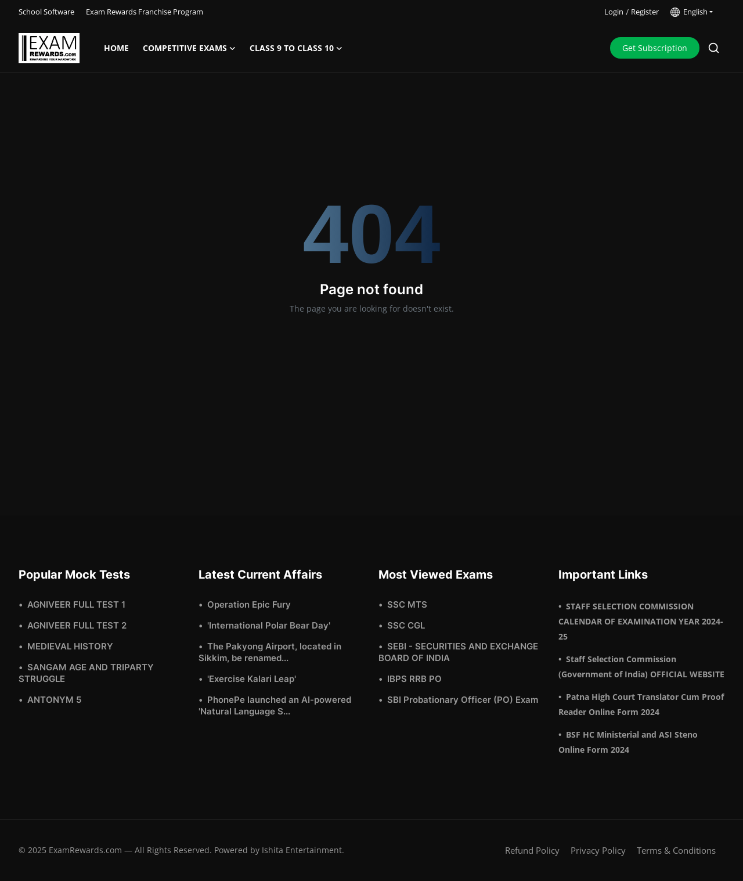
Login (613, 11)
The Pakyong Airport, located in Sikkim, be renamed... (270, 652)
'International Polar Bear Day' (268, 625)
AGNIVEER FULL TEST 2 (77, 625)
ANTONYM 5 (54, 699)
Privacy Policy (598, 850)
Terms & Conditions (676, 850)
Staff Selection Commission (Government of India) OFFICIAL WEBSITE (641, 666)
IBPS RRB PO (414, 678)
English (689, 11)
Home (116, 47)
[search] (713, 48)
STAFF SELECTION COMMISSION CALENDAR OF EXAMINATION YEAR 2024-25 (640, 621)
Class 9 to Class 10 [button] (296, 48)
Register (645, 11)
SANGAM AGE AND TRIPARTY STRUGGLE (86, 673)
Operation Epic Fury (249, 604)
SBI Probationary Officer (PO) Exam (462, 699)
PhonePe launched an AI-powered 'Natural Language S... (275, 705)
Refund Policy (532, 850)
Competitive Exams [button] (189, 48)
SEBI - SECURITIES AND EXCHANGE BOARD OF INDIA (458, 652)
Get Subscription (654, 47)
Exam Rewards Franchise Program (144, 11)
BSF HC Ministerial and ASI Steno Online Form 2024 (628, 742)
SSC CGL (406, 625)
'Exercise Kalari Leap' (251, 678)
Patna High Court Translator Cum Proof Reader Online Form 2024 (641, 704)
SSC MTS (407, 604)
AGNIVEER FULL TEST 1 (76, 604)
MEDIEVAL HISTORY (70, 646)
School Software (46, 11)
